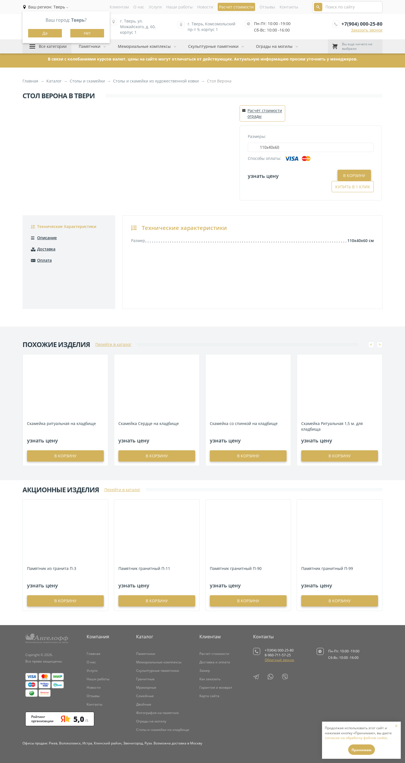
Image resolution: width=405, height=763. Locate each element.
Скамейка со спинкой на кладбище (244, 423)
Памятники (89, 46)
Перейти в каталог (113, 344)
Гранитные (145, 679)
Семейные (145, 695)
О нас (138, 7)
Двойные (143, 704)
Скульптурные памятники (213, 46)
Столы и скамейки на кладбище (162, 729)
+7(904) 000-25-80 (361, 24)
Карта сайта (209, 695)
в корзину (65, 455)
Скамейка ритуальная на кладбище (61, 423)
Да (45, 33)
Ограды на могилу (151, 721)
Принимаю (362, 750)
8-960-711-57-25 (278, 655)
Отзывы (267, 7)
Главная (93, 653)
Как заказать (209, 679)
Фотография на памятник (157, 712)
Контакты (289, 7)
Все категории (53, 46)
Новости (205, 7)
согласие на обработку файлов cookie (356, 737)
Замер (204, 670)
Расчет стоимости (214, 653)
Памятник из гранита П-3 (51, 568)
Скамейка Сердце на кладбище (148, 423)
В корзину (311, 175)
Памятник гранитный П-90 (236, 568)
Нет (87, 33)
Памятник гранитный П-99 (327, 568)
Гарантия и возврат (215, 687)
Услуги (155, 7)
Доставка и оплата (214, 662)
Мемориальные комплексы (144, 46)
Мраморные (146, 687)
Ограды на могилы (274, 46)
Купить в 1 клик (352, 175)
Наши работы (179, 7)
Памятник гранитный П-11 (144, 568)
